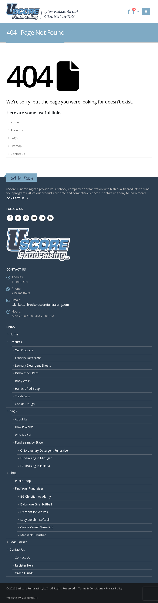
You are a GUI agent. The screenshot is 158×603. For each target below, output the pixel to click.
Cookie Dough (25, 404)
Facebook (10, 218)
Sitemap (16, 146)
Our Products (24, 350)
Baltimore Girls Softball (36, 504)
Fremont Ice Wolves (34, 512)
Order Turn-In (24, 573)
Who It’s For (23, 435)
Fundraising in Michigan (36, 458)
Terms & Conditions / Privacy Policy (100, 588)
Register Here (24, 565)
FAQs (13, 411)
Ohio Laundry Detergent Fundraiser (44, 450)
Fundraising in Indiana (35, 466)
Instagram (42, 218)
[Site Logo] (42, 11)
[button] (146, 11)
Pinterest (26, 218)
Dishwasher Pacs (26, 373)
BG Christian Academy (35, 496)
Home (15, 122)
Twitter (18, 218)
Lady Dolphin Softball (35, 520)
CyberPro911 (30, 598)
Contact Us (18, 154)
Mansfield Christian (33, 535)
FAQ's (15, 138)
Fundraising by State (29, 442)
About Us (17, 130)
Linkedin (50, 218)
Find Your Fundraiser (29, 488)
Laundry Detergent (28, 358)
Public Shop (23, 481)
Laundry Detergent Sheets (33, 365)
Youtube (34, 218)
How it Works (24, 427)
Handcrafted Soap (27, 389)
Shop (13, 473)
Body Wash (23, 381)
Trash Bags (23, 396)
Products (16, 342)
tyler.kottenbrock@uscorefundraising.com (40, 305)
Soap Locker (18, 542)
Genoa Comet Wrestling (36, 527)
